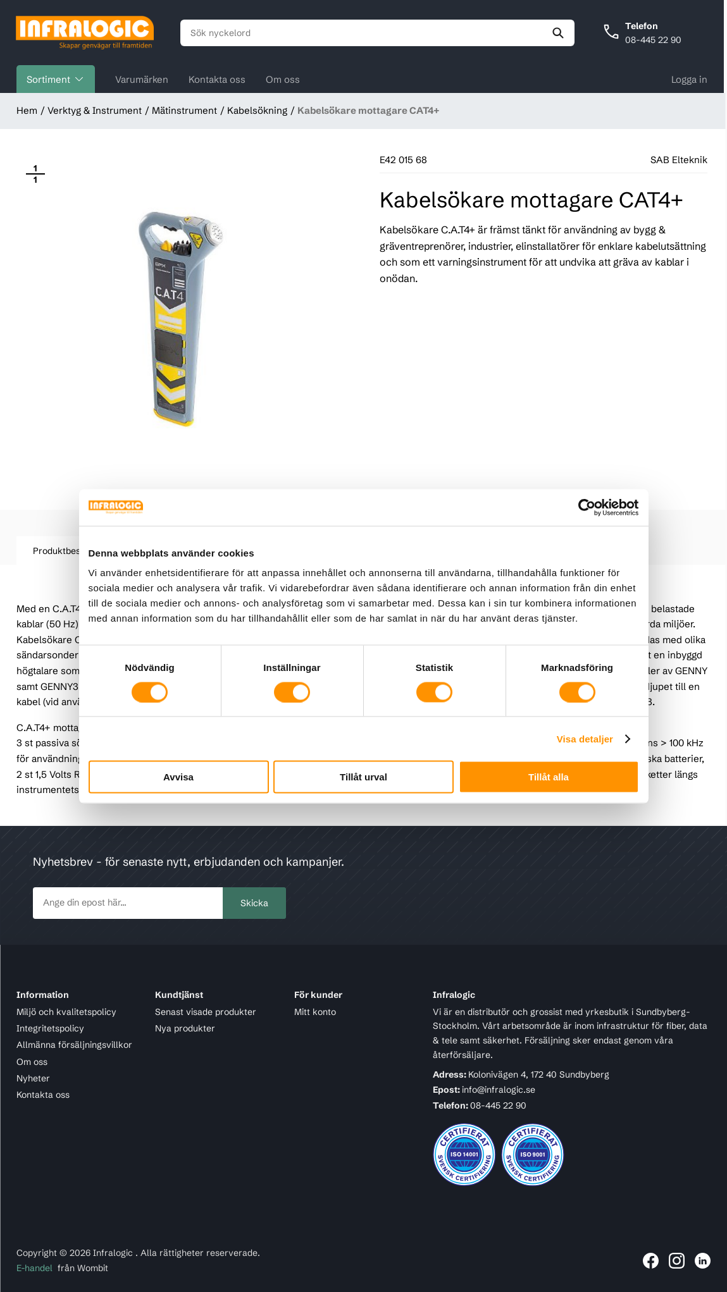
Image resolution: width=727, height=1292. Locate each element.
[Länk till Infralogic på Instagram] (677, 1261)
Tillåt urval (363, 777)
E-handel (34, 1268)
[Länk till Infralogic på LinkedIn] (703, 1261)
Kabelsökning (257, 112)
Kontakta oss (217, 80)
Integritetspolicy (50, 1028)
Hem (26, 112)
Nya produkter (185, 1028)
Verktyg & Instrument (94, 112)
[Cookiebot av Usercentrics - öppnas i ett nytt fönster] (583, 507)
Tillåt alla (548, 777)
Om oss (283, 80)
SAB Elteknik (678, 162)
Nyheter (33, 1078)
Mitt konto (315, 1012)
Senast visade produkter (205, 1012)
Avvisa (178, 777)
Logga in (689, 81)
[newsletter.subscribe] (128, 903)
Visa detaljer (585, 738)
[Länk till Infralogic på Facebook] (651, 1261)
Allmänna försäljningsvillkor (74, 1045)
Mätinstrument (184, 112)
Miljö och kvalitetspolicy (66, 1012)
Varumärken (141, 80)
